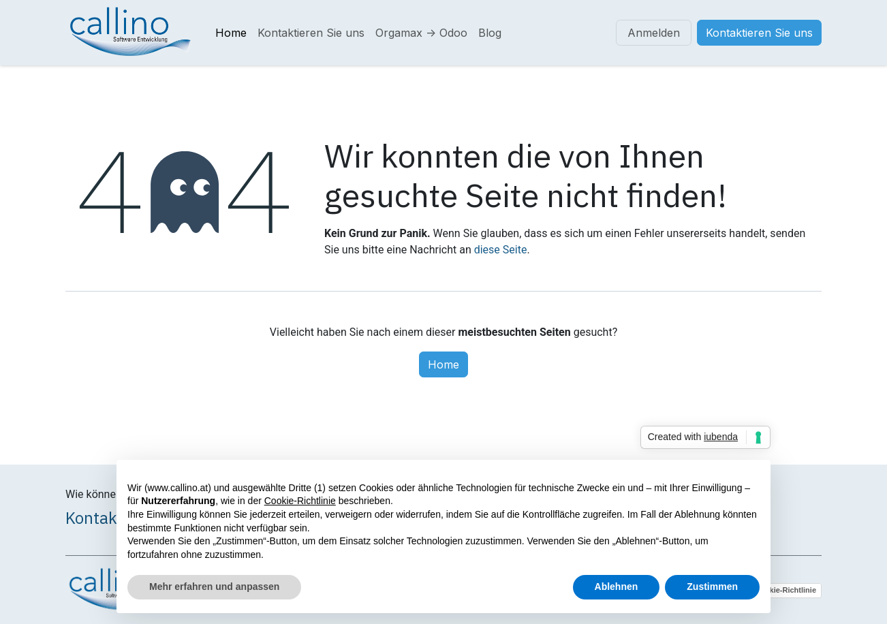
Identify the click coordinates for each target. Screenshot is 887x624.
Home (443, 364)
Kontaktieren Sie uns (759, 33)
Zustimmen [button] (712, 586)
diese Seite (500, 249)
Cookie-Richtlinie (785, 590)
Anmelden (653, 33)
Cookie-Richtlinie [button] (300, 500)
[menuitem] (231, 32)
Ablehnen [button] (616, 586)
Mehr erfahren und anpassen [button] (214, 586)
